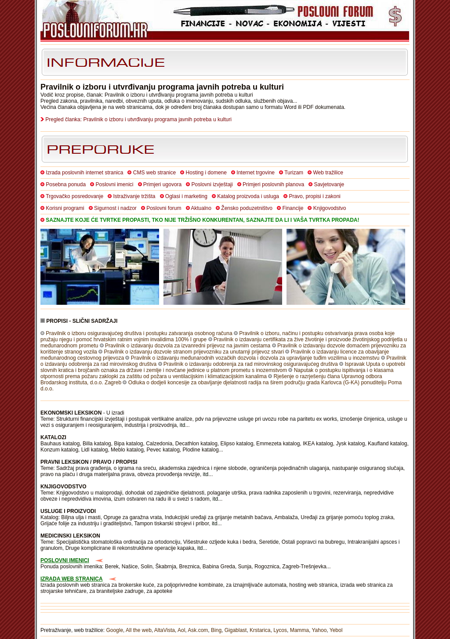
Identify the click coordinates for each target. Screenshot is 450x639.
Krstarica (260, 630)
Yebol (336, 630)
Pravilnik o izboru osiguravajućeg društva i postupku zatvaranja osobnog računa (139, 333)
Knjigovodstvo (329, 208)
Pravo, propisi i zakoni (314, 196)
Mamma (299, 630)
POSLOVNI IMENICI (64, 560)
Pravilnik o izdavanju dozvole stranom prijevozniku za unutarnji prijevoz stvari (194, 352)
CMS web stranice (154, 173)
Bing (216, 630)
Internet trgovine (255, 173)
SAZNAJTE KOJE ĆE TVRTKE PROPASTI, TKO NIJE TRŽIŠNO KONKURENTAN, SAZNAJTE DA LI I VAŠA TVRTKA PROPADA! (202, 220)
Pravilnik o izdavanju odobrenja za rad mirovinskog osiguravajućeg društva (250, 364)
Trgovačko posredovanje (74, 196)
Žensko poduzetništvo (246, 208)
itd (182, 425)
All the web (139, 630)
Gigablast (236, 630)
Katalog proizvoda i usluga (248, 196)
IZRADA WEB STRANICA (71, 579)
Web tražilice (328, 173)
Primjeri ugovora (162, 184)
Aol (181, 630)
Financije (292, 208)
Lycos (280, 630)
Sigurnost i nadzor (115, 208)
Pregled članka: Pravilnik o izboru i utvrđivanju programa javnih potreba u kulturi (138, 119)
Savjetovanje (329, 184)
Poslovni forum (163, 208)
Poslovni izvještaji (212, 184)
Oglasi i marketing (186, 196)
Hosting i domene (206, 173)
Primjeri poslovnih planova (273, 184)
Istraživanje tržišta (134, 196)
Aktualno (201, 208)
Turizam (293, 173)
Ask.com (198, 630)
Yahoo (319, 630)
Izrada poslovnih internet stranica (84, 173)
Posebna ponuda (66, 184)
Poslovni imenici (114, 184)
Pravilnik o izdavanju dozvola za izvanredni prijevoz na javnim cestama (187, 346)
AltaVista (164, 630)
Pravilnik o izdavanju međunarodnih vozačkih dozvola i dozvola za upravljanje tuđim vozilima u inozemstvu (255, 358)
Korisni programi (65, 208)
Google (114, 630)
